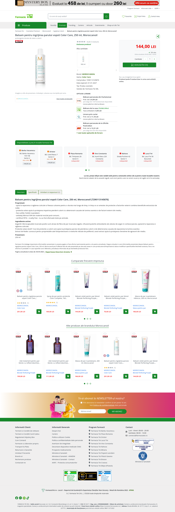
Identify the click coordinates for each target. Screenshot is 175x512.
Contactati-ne (20, 462)
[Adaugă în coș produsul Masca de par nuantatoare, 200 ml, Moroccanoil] (96, 376)
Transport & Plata (22, 447)
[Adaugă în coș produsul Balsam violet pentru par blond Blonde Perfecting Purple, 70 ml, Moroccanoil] (125, 311)
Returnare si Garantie (23, 450)
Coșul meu (139, 16)
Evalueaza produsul (84, 44)
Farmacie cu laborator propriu (27, 443)
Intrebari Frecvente (22, 453)
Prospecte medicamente (61, 450)
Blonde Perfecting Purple (84, 308)
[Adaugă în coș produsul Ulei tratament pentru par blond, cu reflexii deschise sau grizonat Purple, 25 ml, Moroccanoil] (68, 376)
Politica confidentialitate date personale (67, 440)
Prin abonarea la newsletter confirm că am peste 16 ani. (105, 402)
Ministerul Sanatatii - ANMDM (63, 456)
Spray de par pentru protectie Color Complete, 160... (58, 297)
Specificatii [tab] (32, 192)
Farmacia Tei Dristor (98, 437)
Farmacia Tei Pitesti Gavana (100, 456)
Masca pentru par (139, 308)
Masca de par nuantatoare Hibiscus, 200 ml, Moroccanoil (145, 297)
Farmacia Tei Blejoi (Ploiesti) (101, 466)
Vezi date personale (108, 405)
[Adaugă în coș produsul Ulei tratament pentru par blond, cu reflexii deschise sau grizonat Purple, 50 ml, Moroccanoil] (38, 376)
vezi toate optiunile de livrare (90, 133)
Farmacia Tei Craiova (98, 462)
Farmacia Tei (19, 31)
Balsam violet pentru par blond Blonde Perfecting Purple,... (87, 297)
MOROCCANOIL (88, 74)
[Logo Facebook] (16, 497)
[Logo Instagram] (24, 498)
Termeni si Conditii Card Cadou (27, 434)
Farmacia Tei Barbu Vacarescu (101, 431)
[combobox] (76, 16)
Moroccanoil (46, 31)
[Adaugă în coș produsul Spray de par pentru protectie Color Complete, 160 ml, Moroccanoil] (68, 311)
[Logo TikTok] (28, 497)
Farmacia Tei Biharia (98, 450)
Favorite (126, 16)
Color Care (86, 77)
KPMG (131, 490)
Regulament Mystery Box (25, 437)
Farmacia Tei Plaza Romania (101, 434)
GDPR (157, 8)
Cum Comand (20, 440)
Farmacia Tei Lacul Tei (98, 440)
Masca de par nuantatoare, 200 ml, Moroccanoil (87, 362)
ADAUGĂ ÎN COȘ (139, 65)
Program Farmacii (133, 8)
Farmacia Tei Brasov (98, 459)
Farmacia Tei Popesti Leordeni (101, 453)
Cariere (55, 434)
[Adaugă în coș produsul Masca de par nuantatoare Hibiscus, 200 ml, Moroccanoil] (154, 311)
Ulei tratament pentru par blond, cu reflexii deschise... (29, 362)
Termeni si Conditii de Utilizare (27, 431)
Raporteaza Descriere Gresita (59, 252)
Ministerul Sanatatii (59, 453)
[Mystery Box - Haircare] (87, 3)
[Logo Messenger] (20, 497)
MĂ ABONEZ (117, 411)
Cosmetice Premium (33, 31)
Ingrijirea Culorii (58, 31)
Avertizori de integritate (61, 443)
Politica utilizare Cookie (61, 437)
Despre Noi (56, 431)
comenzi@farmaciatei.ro (137, 435)
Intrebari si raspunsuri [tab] (50, 192)
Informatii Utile (146, 8)
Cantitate (138, 59)
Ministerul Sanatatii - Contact (63, 459)
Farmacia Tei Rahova (98, 447)
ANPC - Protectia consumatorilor (64, 462)
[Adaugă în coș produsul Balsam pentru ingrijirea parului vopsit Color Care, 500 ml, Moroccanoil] (38, 311)
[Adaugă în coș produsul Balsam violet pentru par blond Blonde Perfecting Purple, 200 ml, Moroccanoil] (96, 311)
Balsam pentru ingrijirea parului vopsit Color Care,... (29, 297)
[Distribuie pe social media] (158, 36)
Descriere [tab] (21, 192)
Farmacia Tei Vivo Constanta (101, 443)
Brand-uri (19, 456)
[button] (86, 170)
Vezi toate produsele (64, 99)
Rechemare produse (23, 459)
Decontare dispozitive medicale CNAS (66, 447)
